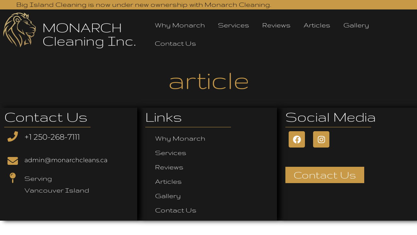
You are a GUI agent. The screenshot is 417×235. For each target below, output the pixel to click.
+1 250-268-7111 (52, 137)
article (209, 80)
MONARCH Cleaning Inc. (89, 34)
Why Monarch (180, 25)
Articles (317, 25)
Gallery (356, 25)
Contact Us (175, 43)
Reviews (276, 25)
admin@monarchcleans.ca (66, 160)
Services (233, 25)
